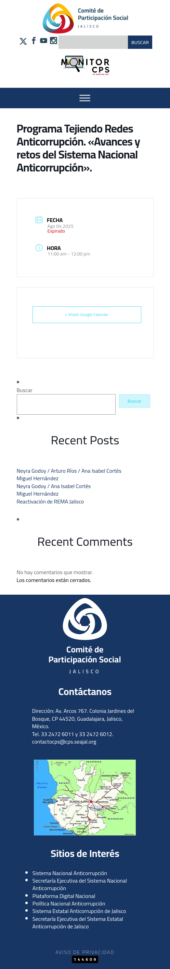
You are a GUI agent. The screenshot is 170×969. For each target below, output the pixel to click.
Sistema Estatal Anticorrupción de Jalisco (79, 911)
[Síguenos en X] (23, 43)
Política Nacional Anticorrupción (68, 903)
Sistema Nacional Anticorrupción (69, 873)
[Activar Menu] (84, 98)
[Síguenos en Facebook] (34, 41)
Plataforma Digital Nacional (63, 896)
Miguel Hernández (38, 478)
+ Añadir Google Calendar (86, 314)
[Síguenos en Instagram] (53, 41)
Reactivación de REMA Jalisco (50, 501)
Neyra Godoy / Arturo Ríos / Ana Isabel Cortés (69, 471)
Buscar (24, 390)
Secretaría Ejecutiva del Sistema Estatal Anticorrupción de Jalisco (77, 922)
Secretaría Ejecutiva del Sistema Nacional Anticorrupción (79, 884)
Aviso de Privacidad (84, 952)
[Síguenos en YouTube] (44, 41)
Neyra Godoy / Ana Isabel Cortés (54, 486)
